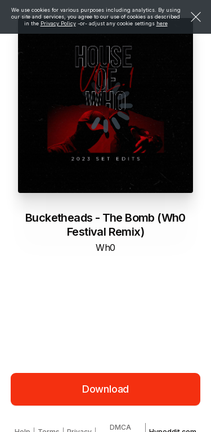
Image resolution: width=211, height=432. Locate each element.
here (162, 23)
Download (105, 389)
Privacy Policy (58, 23)
